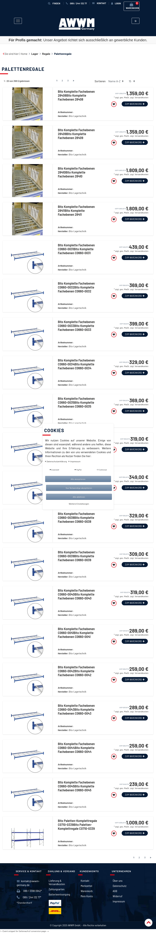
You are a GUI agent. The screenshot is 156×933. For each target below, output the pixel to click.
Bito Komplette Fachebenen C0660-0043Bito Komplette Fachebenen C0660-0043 (76, 709)
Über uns (118, 880)
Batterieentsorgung (59, 894)
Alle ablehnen (79, 497)
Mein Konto (87, 896)
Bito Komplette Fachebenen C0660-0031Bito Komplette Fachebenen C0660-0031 (76, 249)
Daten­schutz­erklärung (56, 461)
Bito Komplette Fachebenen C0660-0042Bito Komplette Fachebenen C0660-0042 (76, 671)
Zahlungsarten (57, 889)
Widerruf (117, 896)
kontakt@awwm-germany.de (28, 883)
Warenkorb (87, 891)
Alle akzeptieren (78, 479)
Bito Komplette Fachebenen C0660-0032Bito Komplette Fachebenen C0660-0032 (76, 287)
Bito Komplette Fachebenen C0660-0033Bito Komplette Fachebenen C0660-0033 (76, 326)
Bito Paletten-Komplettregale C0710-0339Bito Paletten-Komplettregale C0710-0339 (77, 824)
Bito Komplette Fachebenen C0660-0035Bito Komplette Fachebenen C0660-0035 (76, 402)
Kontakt (85, 880)
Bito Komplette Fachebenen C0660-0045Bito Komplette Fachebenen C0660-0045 (76, 786)
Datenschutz (119, 885)
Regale (46, 53)
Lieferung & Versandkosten (57, 882)
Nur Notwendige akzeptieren (79, 488)
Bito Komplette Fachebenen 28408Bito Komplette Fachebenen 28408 (76, 95)
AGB (115, 891)
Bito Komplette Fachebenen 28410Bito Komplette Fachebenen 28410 (76, 172)
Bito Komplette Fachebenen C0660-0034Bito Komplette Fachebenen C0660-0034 (76, 364)
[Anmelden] (116, 3)
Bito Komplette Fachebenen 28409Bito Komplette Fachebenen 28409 (76, 134)
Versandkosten (141, 97)
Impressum (119, 901)
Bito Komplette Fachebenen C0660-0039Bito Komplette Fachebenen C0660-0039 (76, 556)
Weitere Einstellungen (79, 503)
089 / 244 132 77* (29, 897)
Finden (56, 3)
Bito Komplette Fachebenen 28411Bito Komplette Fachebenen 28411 (76, 210)
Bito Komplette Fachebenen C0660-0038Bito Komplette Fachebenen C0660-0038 (76, 517)
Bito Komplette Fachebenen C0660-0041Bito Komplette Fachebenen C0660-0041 (76, 633)
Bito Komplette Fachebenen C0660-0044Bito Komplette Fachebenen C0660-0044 (76, 748)
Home (24, 53)
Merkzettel (86, 885)
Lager (34, 53)
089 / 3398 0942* (29, 891)
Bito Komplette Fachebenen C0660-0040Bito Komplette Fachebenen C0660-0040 (76, 594)
